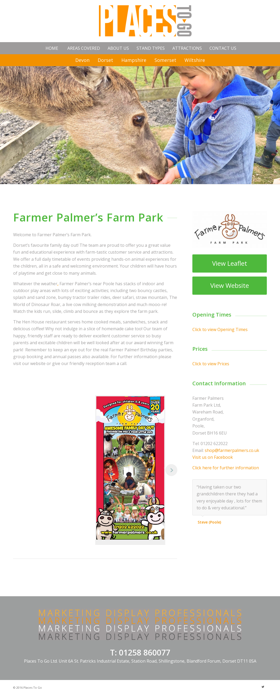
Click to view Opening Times (220, 329)
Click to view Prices (210, 364)
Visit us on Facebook (212, 457)
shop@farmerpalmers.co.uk (232, 450)
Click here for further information (225, 468)
